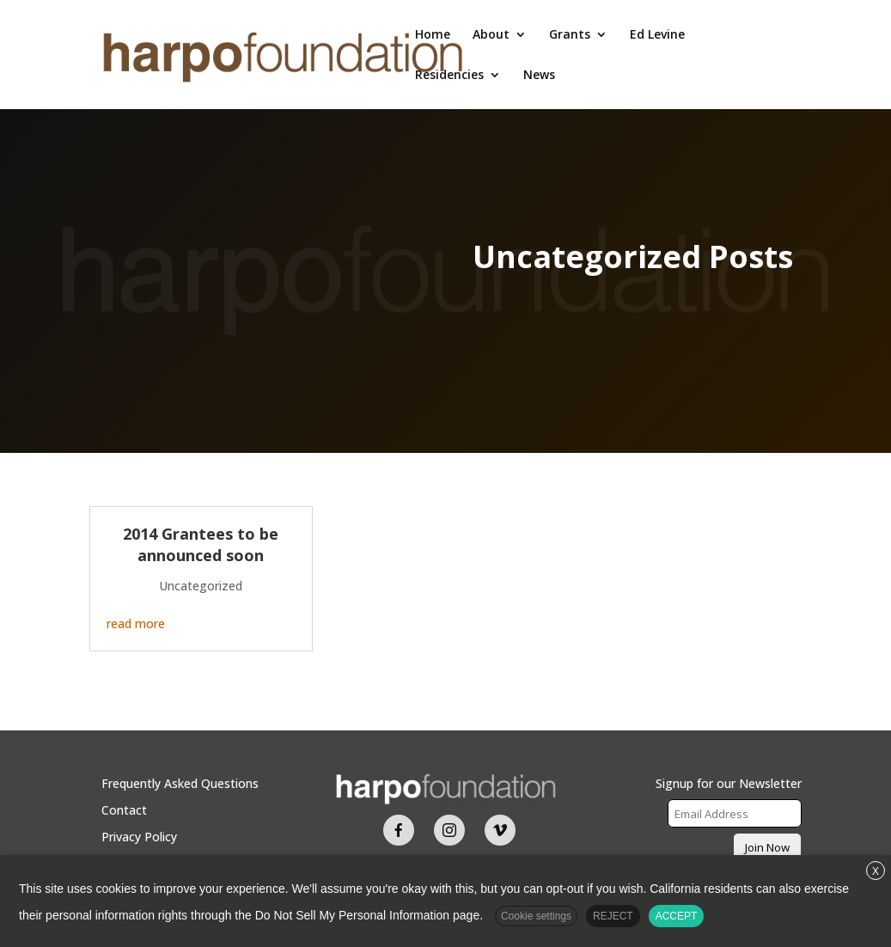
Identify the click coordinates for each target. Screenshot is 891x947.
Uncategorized (200, 585)
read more (136, 623)
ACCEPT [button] (677, 916)
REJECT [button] (613, 916)
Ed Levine (657, 35)
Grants (569, 35)
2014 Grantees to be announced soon (200, 544)
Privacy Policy (139, 836)
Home (432, 35)
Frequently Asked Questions (180, 783)
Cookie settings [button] (536, 916)
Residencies (449, 75)
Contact (124, 810)
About (491, 35)
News (539, 75)
